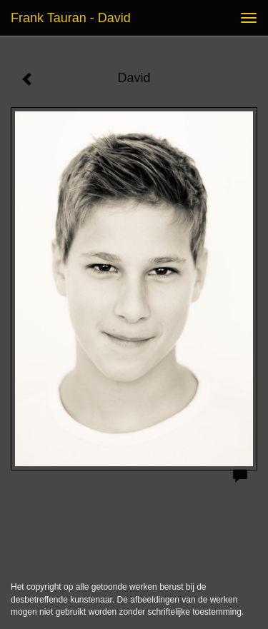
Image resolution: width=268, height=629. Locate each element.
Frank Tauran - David (71, 18)
